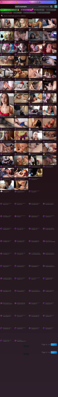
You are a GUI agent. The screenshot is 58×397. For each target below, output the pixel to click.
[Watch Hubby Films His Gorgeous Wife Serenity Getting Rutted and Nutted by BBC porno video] (50, 298)
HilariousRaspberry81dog (37, 254)
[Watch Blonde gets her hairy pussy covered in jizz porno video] (50, 99)
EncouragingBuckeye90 (8, 117)
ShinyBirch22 (20, 30)
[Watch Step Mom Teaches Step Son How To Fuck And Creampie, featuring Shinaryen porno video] (35, 137)
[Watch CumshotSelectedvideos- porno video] (21, 74)
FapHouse (6, 204)
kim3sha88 (34, 179)
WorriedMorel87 (21, 179)
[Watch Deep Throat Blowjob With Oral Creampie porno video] (7, 25)
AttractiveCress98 (49, 204)
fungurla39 (6, 266)
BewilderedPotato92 (50, 254)
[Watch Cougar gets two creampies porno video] (35, 112)
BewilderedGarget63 (50, 266)
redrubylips (48, 79)
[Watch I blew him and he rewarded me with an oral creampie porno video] (7, 62)
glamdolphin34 (35, 129)
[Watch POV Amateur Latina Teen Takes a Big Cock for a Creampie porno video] (21, 199)
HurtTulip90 (6, 254)
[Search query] (31, 6)
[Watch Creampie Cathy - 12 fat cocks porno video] (50, 62)
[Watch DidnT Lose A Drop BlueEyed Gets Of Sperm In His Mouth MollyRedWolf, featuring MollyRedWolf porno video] (21, 174)
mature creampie (51, 10)
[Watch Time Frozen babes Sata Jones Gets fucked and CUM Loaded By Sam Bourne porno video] (7, 162)
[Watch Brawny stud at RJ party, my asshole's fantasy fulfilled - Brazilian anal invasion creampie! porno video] (35, 261)
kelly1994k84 (34, 266)
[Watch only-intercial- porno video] (21, 336)
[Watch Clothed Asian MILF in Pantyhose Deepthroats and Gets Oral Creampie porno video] (35, 174)
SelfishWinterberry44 (22, 79)
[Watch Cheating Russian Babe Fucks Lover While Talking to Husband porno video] (7, 336)
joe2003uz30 (34, 216)
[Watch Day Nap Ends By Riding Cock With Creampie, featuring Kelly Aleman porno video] (50, 249)
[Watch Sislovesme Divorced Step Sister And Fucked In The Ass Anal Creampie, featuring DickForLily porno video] (7, 137)
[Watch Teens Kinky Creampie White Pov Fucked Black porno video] (50, 149)
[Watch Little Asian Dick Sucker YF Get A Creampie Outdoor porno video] (50, 180)
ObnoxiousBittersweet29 (37, 92)
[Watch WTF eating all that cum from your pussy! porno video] (35, 149)
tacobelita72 (6, 341)
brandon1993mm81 (50, 229)
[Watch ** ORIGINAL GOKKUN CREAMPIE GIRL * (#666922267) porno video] (35, 249)
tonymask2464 (35, 67)
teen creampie (5, 12)
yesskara (34, 191)
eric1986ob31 (6, 241)
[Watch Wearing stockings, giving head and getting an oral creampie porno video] (21, 124)
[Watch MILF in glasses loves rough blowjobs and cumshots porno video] (35, 186)
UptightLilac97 (21, 154)
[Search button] (51, 6)
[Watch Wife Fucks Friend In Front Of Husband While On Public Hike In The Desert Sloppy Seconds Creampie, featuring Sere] (7, 298)
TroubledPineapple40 (8, 30)
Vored (19, 216)
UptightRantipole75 (21, 341)
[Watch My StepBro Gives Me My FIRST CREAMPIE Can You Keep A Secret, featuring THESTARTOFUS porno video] (50, 199)
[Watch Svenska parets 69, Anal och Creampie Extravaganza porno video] (50, 323)
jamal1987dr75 (7, 179)
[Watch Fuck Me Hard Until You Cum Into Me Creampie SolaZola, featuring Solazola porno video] (35, 162)
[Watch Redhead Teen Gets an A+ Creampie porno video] (7, 323)
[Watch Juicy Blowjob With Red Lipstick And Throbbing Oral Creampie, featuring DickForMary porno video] (21, 186)
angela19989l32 (7, 316)
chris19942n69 (35, 204)
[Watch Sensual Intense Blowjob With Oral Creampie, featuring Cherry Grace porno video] (21, 149)
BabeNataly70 (49, 30)
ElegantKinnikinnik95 (50, 117)
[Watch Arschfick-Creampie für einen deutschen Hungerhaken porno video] (7, 224)
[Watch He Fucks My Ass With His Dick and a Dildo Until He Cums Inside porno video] (50, 25)
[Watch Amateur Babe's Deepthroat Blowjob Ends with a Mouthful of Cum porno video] (50, 37)
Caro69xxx (20, 42)
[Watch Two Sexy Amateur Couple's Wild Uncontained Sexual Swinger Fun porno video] (21, 261)
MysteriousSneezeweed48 (51, 241)
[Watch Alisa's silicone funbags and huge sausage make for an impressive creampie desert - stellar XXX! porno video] (7, 286)
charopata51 (48, 42)
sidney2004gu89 (35, 241)
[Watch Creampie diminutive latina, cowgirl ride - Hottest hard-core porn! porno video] (7, 174)
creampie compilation (29, 12)
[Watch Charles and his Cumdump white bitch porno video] (50, 74)
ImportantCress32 (21, 303)
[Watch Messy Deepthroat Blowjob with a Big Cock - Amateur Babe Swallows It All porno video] (35, 74)
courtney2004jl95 (35, 316)
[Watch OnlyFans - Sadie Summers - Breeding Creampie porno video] (50, 124)
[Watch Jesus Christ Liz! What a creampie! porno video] (21, 274)
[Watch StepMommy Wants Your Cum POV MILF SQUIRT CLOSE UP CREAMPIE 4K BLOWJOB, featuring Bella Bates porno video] (35, 224)
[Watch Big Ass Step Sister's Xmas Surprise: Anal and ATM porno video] (21, 87)
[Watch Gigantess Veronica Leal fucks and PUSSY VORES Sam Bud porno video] (21, 211)
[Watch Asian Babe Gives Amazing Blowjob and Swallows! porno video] (21, 323)
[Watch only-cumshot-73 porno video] (50, 236)
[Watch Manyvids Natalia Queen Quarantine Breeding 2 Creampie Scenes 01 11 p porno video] (21, 298)
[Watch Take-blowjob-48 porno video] (7, 124)
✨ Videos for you (39, 10)
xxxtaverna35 (20, 92)
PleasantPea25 (7, 67)
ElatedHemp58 (7, 42)
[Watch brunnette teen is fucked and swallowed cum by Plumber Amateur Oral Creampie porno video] (21, 137)
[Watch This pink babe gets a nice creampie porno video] (7, 49)
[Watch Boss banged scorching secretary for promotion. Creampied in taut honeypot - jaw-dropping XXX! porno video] (7, 87)
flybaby (20, 67)
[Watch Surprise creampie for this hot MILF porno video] (50, 261)
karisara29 (20, 316)
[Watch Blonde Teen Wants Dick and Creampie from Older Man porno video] (21, 311)
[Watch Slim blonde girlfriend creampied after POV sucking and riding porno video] (21, 25)
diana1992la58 (7, 216)
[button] (56, 6)
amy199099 (6, 92)
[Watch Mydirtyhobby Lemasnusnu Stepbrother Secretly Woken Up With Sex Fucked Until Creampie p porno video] (35, 99)
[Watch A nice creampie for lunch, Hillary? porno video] (21, 37)
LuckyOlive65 (34, 42)
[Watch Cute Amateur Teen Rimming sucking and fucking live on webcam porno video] (35, 274)
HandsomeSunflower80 (36, 104)
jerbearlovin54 (21, 266)
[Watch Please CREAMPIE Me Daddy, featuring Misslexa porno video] (35, 286)
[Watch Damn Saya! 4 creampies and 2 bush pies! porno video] (50, 211)
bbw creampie (17, 12)
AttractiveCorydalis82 (36, 142)
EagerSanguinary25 (7, 142)
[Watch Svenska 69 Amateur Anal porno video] (35, 25)
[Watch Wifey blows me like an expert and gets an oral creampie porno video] (50, 112)
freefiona (20, 204)
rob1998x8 (34, 303)
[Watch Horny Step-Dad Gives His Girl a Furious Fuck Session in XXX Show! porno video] (7, 199)
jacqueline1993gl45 (21, 104)
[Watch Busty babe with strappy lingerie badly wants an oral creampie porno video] (21, 49)
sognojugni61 (35, 328)
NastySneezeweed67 (36, 291)
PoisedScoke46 (49, 291)
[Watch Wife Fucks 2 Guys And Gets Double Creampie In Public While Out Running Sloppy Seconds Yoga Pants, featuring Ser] (35, 87)
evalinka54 (20, 328)
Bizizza (33, 79)
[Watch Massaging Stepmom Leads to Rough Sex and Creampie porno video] (50, 274)
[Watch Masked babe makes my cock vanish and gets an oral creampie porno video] (50, 162)
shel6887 (34, 117)
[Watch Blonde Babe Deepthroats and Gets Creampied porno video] (7, 261)
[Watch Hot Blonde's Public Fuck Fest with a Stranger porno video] (21, 112)
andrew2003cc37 (7, 291)
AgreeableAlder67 (7, 129)
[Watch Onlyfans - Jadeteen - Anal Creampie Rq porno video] (7, 105)
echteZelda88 (6, 229)
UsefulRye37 (34, 229)
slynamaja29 (35, 30)
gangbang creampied (43, 12)
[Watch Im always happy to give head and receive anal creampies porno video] (50, 286)
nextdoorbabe (6, 328)
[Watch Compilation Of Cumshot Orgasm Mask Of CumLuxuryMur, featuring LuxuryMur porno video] (7, 249)
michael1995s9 (21, 291)
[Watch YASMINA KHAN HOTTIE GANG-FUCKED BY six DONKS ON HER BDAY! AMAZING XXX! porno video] (7, 149)
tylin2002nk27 (6, 154)
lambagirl (20, 142)
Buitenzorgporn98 (49, 154)
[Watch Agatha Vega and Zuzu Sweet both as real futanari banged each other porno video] (50, 137)
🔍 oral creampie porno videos (13, 15)
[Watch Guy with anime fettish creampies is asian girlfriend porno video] (7, 274)
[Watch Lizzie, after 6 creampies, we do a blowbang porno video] (50, 87)
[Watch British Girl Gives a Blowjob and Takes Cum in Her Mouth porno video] (21, 249)
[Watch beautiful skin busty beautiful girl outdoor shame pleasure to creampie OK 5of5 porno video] (35, 62)
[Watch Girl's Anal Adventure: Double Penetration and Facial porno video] (21, 224)
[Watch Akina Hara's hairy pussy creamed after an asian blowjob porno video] (35, 323)
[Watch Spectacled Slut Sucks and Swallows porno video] (35, 124)
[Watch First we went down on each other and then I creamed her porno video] (21, 236)
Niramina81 (20, 229)
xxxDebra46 (20, 254)
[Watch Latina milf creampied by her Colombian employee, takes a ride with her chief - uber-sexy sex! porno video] (7, 311)
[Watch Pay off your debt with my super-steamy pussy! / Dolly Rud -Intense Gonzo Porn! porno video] (35, 311)
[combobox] (32, 6)
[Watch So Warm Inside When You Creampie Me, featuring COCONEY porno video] (35, 37)
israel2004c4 (48, 316)
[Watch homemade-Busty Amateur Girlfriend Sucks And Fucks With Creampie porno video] (7, 37)
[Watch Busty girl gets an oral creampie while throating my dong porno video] (50, 49)
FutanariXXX (48, 142)
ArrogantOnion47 (49, 104)
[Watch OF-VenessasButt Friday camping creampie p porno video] (35, 49)
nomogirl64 (6, 191)
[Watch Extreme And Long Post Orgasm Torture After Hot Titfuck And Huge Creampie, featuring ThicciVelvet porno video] (7, 74)
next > (54, 344)
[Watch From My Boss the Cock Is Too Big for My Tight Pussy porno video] (21, 62)
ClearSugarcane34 (7, 79)
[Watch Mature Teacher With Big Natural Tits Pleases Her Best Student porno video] (7, 186)
